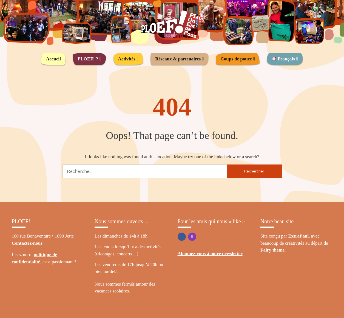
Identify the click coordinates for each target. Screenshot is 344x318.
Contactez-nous (27, 243)
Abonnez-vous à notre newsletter (210, 253)
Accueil (53, 59)
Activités (126, 59)
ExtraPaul (298, 236)
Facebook (182, 237)
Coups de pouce (236, 59)
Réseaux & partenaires (178, 59)
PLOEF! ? (88, 59)
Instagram (192, 237)
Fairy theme (272, 250)
